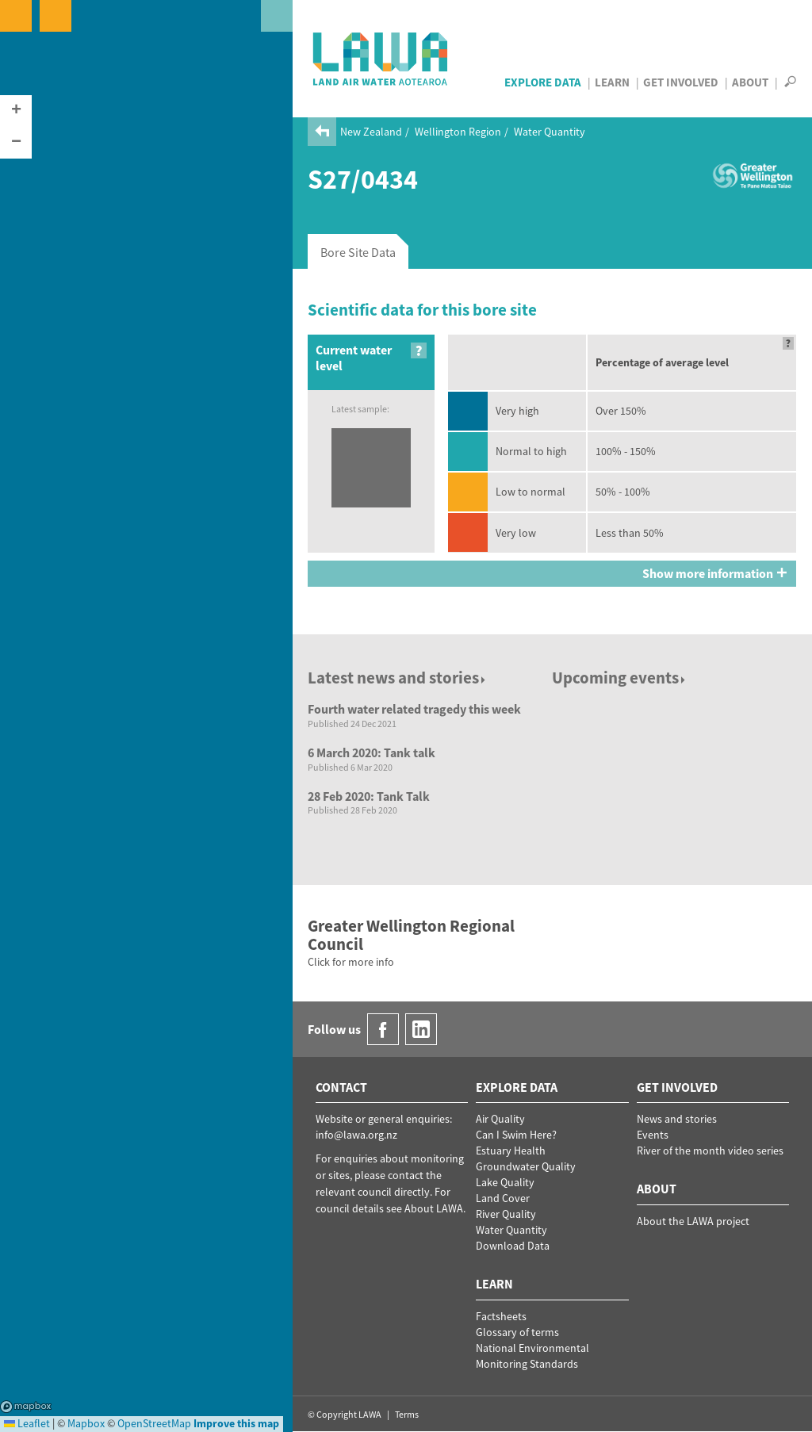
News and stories (677, 1119)
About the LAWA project (693, 1221)
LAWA (381, 59)
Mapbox (26, 1407)
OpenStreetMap (154, 1423)
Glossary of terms (517, 1332)
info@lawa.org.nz (356, 1135)
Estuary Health (511, 1150)
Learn (612, 82)
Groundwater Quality (526, 1166)
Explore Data (542, 82)
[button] (16, 111)
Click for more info (351, 962)
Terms (407, 1414)
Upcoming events (620, 677)
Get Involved (680, 82)
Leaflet (27, 1423)
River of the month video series (710, 1150)
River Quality (506, 1214)
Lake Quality (505, 1182)
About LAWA (433, 1208)
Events (652, 1135)
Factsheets (501, 1316)
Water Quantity (549, 131)
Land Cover (503, 1198)
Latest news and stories (398, 677)
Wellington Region (458, 131)
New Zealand (371, 131)
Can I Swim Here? (516, 1135)
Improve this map (236, 1423)
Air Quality (500, 1119)
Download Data (513, 1246)
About (750, 82)
